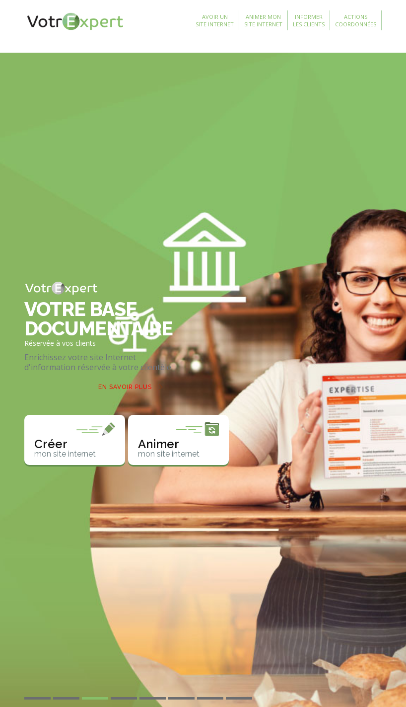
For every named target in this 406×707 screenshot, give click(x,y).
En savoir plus (125, 387)
